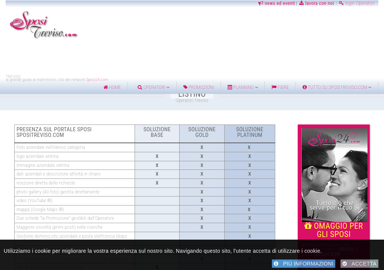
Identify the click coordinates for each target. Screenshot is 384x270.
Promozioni (198, 87)
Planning (243, 87)
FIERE (280, 87)
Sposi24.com (97, 79)
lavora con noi (316, 3)
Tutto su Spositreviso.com (337, 87)
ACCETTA (359, 264)
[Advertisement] (192, 57)
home (112, 87)
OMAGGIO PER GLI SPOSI (335, 226)
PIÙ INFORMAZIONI (303, 264)
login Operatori (357, 3)
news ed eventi (276, 3)
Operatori (154, 87)
